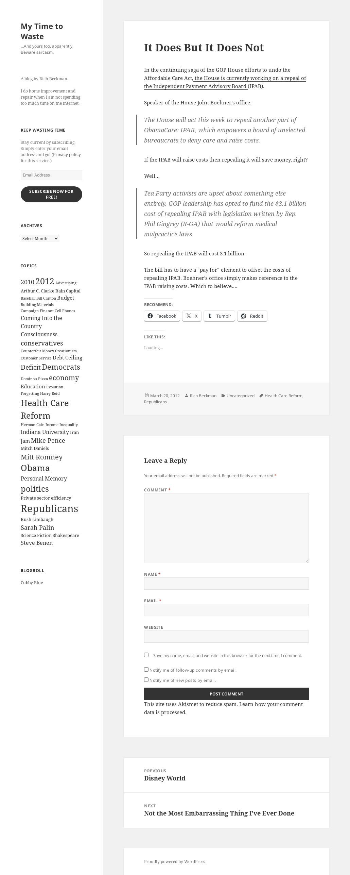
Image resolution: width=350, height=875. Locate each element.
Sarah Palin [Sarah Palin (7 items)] (37, 527)
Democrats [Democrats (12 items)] (61, 367)
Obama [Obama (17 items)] (35, 467)
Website (153, 627)
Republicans (155, 402)
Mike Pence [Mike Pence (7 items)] (48, 440)
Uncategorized (241, 396)
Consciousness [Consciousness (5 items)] (39, 334)
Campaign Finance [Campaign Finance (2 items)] (37, 310)
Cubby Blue (32, 583)
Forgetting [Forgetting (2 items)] (30, 393)
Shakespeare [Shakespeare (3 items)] (66, 535)
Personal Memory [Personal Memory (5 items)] (44, 478)
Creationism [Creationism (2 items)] (66, 351)
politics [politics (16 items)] (35, 488)
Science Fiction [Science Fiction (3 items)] (36, 535)
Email (152, 601)
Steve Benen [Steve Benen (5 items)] (37, 542)
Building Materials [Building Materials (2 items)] (37, 304)
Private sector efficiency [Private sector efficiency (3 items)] (46, 498)
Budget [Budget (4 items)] (65, 297)
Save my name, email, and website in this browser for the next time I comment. (227, 655)
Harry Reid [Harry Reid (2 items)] (50, 393)
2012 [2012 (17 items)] (44, 281)
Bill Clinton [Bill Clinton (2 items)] (46, 298)
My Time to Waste (42, 31)
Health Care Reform (283, 396)
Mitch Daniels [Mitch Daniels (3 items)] (35, 448)
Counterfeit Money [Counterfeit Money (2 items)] (37, 351)
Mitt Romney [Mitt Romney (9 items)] (42, 456)
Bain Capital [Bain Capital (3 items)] (68, 291)
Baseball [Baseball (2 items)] (28, 298)
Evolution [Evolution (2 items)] (54, 387)
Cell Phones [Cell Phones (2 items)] (65, 310)
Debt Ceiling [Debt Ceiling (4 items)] (67, 357)
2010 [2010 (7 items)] (27, 282)
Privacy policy (67, 154)
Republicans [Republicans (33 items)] (49, 508)
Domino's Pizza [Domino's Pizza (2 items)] (34, 378)
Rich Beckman (203, 396)
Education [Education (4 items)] (33, 386)
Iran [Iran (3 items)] (74, 432)
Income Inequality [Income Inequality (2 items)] (62, 424)
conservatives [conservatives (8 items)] (42, 343)
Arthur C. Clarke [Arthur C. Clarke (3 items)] (37, 291)
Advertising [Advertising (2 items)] (65, 283)
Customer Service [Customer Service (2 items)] (36, 358)
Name (152, 574)
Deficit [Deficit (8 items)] (31, 367)
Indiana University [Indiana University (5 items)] (45, 432)
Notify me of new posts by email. (183, 680)
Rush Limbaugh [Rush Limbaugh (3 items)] (37, 519)
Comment (157, 490)
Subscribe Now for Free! (51, 194)
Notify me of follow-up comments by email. (193, 670)
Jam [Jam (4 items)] (25, 440)
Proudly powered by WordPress (174, 861)
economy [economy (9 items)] (64, 377)
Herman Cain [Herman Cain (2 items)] (33, 424)
